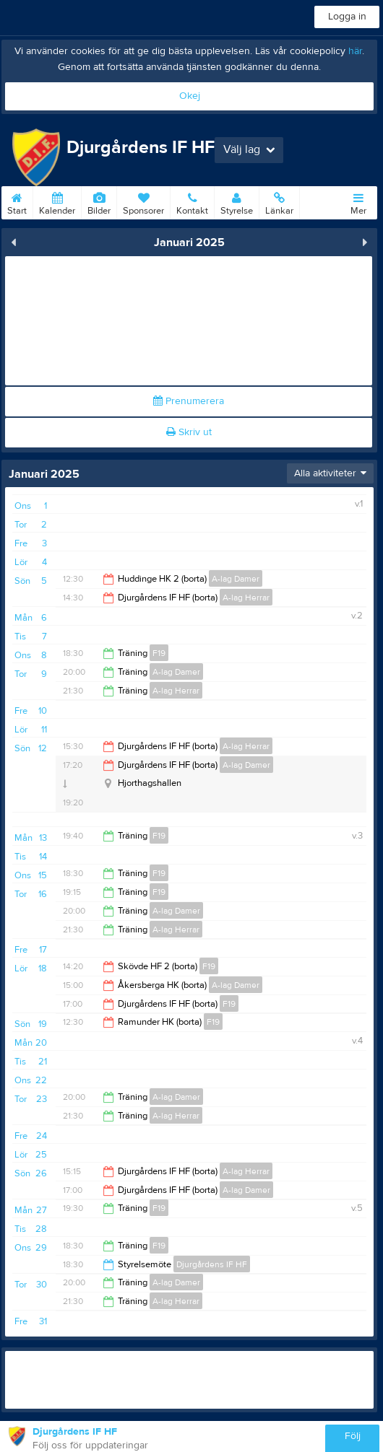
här (355, 51)
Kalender (57, 201)
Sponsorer (143, 201)
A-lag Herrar (246, 597)
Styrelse (236, 201)
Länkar (279, 201)
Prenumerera (188, 401)
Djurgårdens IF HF (211, 1264)
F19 (158, 653)
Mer (358, 201)
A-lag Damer (235, 579)
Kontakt (192, 201)
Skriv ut (189, 432)
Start (17, 201)
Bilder (99, 201)
